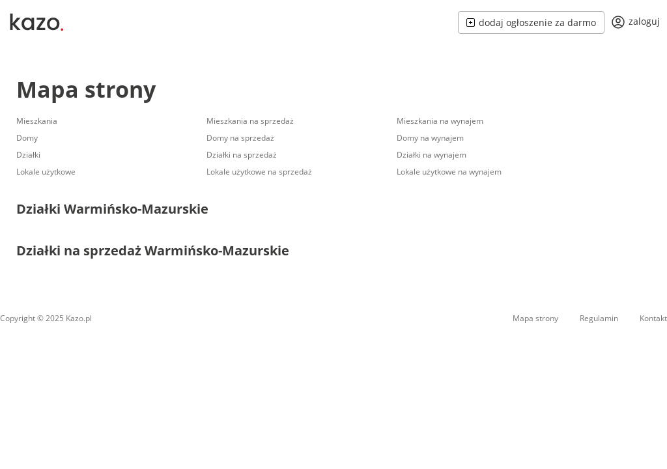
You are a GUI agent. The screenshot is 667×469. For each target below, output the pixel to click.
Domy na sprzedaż (240, 137)
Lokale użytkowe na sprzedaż (259, 171)
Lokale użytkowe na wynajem (449, 171)
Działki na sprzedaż (241, 154)
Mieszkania (36, 120)
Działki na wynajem (431, 154)
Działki (28, 154)
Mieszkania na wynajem (440, 120)
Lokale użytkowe (46, 171)
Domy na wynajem (430, 137)
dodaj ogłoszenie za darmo (531, 22)
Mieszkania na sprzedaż (250, 120)
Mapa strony (86, 89)
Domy (27, 137)
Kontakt (653, 318)
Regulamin (599, 318)
